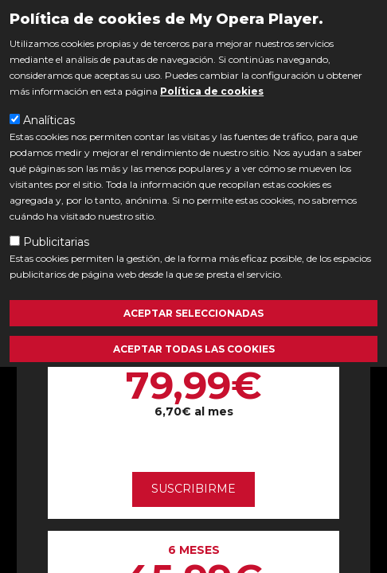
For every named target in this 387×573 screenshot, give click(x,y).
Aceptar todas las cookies (194, 349)
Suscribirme (193, 488)
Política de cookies (212, 91)
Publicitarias (56, 242)
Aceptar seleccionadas (193, 313)
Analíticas (49, 120)
